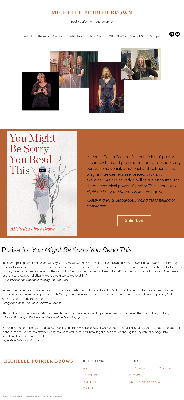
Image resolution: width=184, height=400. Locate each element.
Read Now (96, 36)
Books (43, 36)
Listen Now (76, 36)
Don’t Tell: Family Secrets (144, 381)
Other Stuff (117, 36)
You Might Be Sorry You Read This (150, 368)
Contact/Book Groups (144, 36)
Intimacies (135, 375)
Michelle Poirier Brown (92, 13)
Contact (88, 388)
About (28, 36)
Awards (58, 36)
